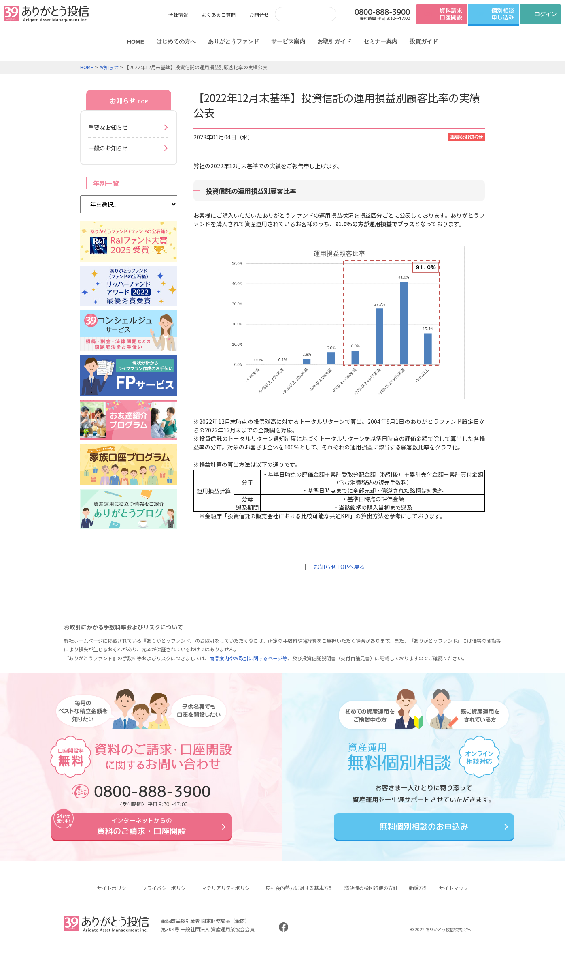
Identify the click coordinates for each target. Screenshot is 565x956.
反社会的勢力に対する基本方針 (299, 893)
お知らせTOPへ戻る (339, 566)
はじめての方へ (176, 41)
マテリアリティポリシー (228, 893)
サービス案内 (288, 41)
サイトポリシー (114, 893)
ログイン (545, 14)
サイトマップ (453, 893)
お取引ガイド (334, 41)
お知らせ (109, 67)
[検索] (297, 14)
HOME (135, 41)
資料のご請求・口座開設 (141, 829)
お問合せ (259, 14)
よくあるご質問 (219, 14)
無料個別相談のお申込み (424, 829)
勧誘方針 (418, 893)
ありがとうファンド (233, 41)
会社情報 (178, 14)
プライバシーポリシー (166, 893)
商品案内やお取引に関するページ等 (248, 657)
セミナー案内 (380, 41)
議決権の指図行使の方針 (371, 893)
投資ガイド (424, 41)
